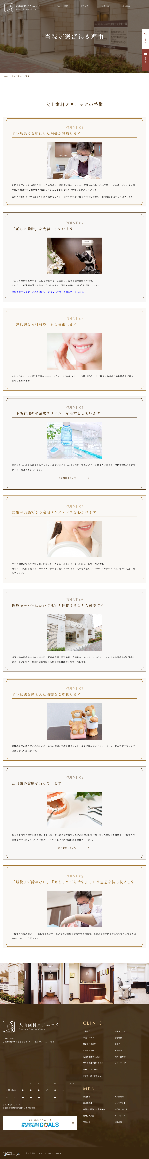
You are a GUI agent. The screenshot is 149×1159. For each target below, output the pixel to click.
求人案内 (126, 6)
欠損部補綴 (119, 1096)
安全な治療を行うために (93, 1063)
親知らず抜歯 (88, 1115)
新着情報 (118, 1037)
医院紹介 (86, 1031)
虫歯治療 (86, 1096)
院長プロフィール (90, 1069)
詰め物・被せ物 (121, 1109)
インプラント (120, 1103)
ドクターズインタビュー (93, 1075)
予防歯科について (67, 477)
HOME (6, 76)
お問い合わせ (120, 1056)
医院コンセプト (89, 1037)
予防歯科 (86, 1122)
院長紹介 (85, 6)
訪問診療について (67, 847)
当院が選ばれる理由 (91, 1056)
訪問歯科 (118, 1122)
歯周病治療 (87, 1103)
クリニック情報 (61, 6)
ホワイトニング (121, 1115)
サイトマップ (120, 1063)
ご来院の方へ (88, 1050)
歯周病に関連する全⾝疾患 (94, 1109)
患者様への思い (89, 1044)
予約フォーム (120, 1031)
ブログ (117, 1044)
